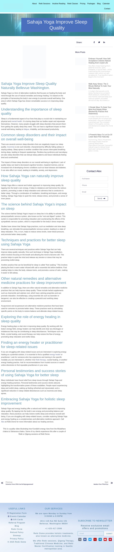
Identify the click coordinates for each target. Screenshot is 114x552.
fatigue (26, 129)
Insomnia (10, 147)
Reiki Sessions (44, 4)
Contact (107, 9)
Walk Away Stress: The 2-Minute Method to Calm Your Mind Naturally (99, 86)
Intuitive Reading (58, 4)
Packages (91, 4)
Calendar (106, 4)
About (34, 4)
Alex (3, 422)
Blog (99, 4)
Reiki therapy (41, 360)
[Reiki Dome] (95, 512)
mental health (16, 121)
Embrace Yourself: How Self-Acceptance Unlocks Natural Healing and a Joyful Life (99, 61)
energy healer (55, 354)
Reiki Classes (72, 4)
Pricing (82, 4)
